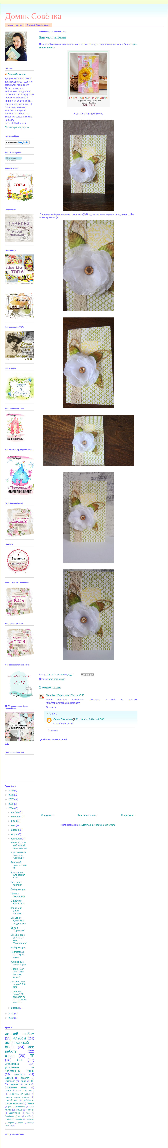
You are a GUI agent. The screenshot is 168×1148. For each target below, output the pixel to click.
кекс (19, 1116)
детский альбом (19, 1034)
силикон (30, 1110)
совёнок (30, 1103)
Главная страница (15, 25)
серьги (11, 1122)
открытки (30, 1119)
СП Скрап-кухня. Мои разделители (18, 920)
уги (9, 1106)
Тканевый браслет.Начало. (19, 865)
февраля (16, 838)
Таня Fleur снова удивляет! (17, 911)
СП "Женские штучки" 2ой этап (18, 984)
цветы (27, 1084)
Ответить (51, 707)
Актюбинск (9, 1116)
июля (14, 821)
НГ (32, 1081)
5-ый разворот (18, 889)
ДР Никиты (20, 1106)
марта (14, 834)
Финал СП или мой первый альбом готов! (19, 845)
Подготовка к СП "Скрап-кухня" (18, 955)
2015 (11, 804)
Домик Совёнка (33, 16)
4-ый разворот (18, 947)
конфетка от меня (19, 1094)
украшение (12, 1063)
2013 (11, 1013)
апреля (15, 830)
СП (19, 1060)
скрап (62, 679)
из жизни (29, 1090)
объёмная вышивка (13, 1119)
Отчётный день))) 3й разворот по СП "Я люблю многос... (19, 997)
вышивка (19, 1074)
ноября (15, 812)
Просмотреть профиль (17, 127)
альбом (19, 1038)
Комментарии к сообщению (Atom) (97, 825)
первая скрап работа (17, 1097)
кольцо (19, 1110)
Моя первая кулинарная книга (18, 875)
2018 (11, 795)
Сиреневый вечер (16, 1087)
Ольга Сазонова (62, 719)
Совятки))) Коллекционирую (38, 25)
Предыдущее (128, 815)
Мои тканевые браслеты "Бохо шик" (18, 855)
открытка (53, 679)
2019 (11, 790)
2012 (11, 1018)
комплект (10, 1081)
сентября (16, 816)
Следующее (47, 815)
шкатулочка (14, 1113)
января (15, 1008)
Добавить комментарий (53, 739)
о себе (28, 1116)
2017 (11, 799)
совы (20, 1122)
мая (13, 825)
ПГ (32, 1056)
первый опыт (11, 1100)
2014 (11, 808)
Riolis (28, 1113)
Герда (23, 1081)
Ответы (53, 713)
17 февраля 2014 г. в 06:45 (70, 695)
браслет (25, 1078)
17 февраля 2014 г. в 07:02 (90, 719)
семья (8, 1090)
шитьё (9, 1077)
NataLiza (50, 695)
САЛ (18, 1090)
